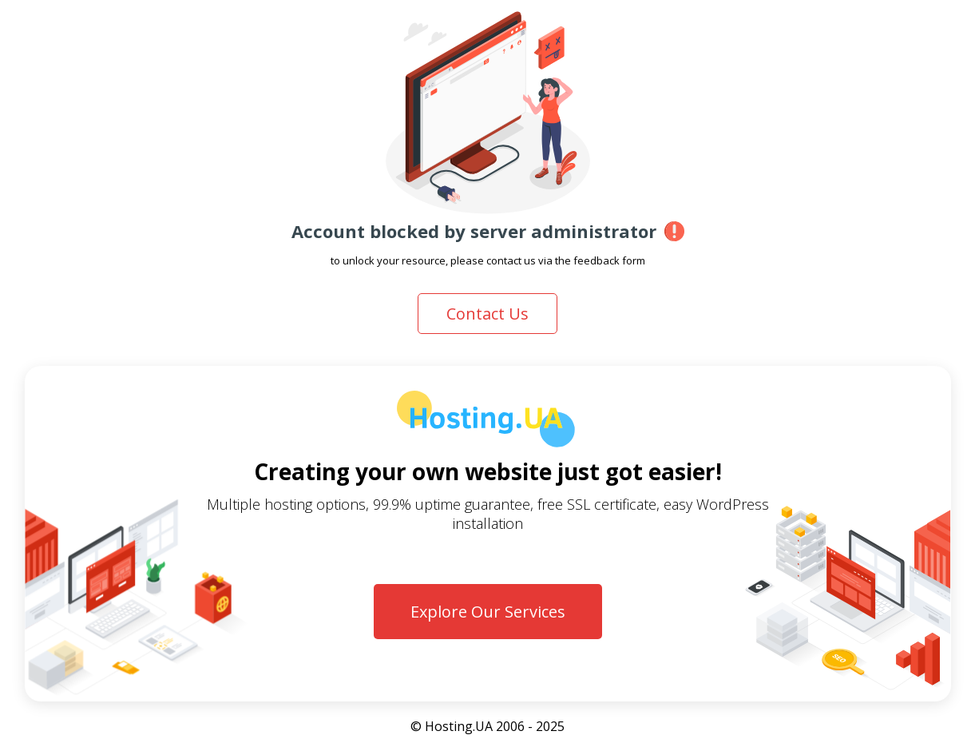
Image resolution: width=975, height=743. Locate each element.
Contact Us (487, 313)
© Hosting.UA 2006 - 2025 (487, 726)
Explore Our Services (487, 611)
